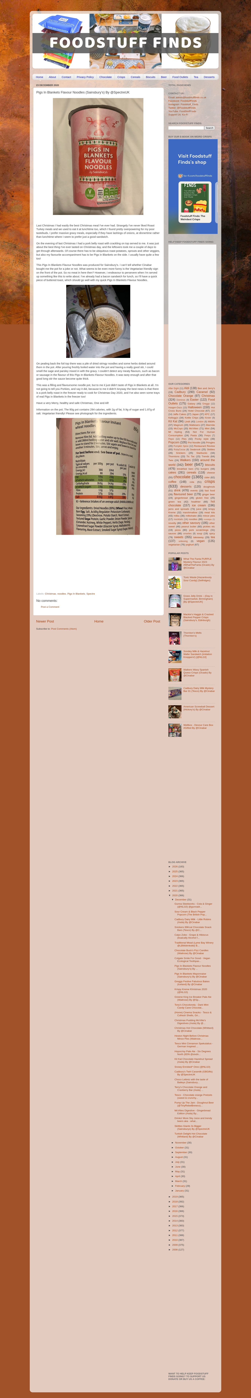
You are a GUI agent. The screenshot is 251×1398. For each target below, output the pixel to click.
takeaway (198, 537)
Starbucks (201, 453)
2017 (175, 1206)
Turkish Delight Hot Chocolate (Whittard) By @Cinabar (191, 1135)
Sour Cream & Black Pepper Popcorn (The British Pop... (191, 913)
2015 (175, 1216)
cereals (191, 472)
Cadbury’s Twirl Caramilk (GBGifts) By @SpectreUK (194, 1073)
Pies (184, 439)
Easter (194, 399)
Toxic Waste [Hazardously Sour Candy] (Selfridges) (197, 579)
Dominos (181, 400)
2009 (175, 1245)
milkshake (191, 515)
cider (207, 477)
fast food (210, 490)
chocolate (182, 477)
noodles (61, 593)
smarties (187, 533)
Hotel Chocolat (196, 410)
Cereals (135, 77)
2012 (175, 1230)
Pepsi (171, 439)
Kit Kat (172, 421)
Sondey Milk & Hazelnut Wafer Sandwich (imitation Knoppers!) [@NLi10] (197, 654)
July (177, 1162)
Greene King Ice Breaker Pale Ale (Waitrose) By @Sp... (193, 998)
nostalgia (208, 519)
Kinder (208, 418)
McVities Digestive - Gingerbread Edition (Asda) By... (193, 1112)
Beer (164, 77)
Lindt (187, 421)
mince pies (209, 515)
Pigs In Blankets (76, 593)
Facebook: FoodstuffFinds (182, 101)
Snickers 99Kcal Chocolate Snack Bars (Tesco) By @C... (193, 928)
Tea (196, 77)
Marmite (210, 425)
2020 (175, 895)
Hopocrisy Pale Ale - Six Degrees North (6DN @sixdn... (193, 1053)
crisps (210, 481)
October (180, 1147)
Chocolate (105, 77)
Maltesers (194, 425)
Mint (207, 428)
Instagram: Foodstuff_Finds (183, 104)
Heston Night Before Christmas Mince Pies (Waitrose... (191, 1037)
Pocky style (201, 439)
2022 (175, 886)
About (52, 77)
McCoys (178, 428)
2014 (175, 1220)
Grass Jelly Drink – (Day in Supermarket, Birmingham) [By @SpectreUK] (198, 599)
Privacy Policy (85, 77)
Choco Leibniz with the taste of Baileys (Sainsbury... (191, 1081)
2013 (175, 1225)
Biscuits (150, 77)
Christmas (50, 593)
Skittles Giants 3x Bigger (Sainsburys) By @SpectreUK (192, 1127)
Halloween (195, 407)
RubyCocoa (179, 449)
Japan (195, 414)
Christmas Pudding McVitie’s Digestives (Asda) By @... (190, 1022)
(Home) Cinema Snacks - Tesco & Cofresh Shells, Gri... (193, 1014)
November (181, 1142)
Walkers (185, 460)
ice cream (199, 505)
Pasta (193, 435)
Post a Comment (50, 607)
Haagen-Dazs (175, 407)
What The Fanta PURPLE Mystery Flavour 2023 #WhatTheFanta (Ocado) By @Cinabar (198, 563)
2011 (175, 1235)
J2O (213, 411)
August (179, 1157)
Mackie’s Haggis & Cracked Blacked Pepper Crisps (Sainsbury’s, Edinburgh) (198, 617)
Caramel (202, 392)
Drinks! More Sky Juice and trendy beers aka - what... (193, 1119)
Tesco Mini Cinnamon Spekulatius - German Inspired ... (194, 1045)
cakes (172, 472)
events (194, 490)
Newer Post (45, 621)
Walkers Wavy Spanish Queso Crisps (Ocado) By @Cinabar (197, 672)
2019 (175, 1196)
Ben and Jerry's (206, 388)
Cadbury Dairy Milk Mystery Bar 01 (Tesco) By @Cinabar (199, 689)
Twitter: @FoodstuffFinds (182, 107)
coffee (172, 481)
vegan (201, 541)
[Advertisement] (91, 567)
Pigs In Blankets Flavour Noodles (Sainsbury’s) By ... (193, 967)
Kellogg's (173, 417)
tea (213, 537)
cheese (211, 472)
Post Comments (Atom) (64, 628)
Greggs (206, 403)
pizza (178, 530)
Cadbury (180, 392)
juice (198, 509)
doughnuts (209, 486)
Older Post (152, 621)
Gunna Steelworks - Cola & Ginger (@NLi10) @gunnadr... (193, 905)
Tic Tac (190, 456)
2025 (175, 871)
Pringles (210, 442)
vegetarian (174, 544)
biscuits (210, 464)
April (178, 1176)
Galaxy (191, 403)
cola (192, 482)
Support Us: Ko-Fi (178, 114)
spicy (212, 533)
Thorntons (173, 456)
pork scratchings (198, 530)
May (177, 1171)
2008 (175, 1249)
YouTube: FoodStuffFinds (182, 111)
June (178, 1166)
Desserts (209, 77)
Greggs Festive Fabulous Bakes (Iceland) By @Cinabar (192, 983)
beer (189, 464)
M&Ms (211, 421)
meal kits (209, 512)
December (181, 899)
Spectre (90, 593)
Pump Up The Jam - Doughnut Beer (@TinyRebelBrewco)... (194, 1104)
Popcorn (173, 442)
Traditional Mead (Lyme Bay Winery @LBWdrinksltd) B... (194, 944)
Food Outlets (180, 77)
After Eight (173, 388)
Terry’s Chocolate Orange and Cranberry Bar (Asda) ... (191, 1088)
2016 (175, 1211)
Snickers (181, 453)
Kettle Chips (191, 417)
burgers (205, 468)
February (180, 1186)
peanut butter (188, 526)
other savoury (191, 522)
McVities (193, 428)
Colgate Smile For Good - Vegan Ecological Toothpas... (192, 959)
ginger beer (208, 494)
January (180, 1190)
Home (39, 77)
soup (199, 533)
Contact (66, 77)
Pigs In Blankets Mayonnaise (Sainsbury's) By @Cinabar (191, 975)
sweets (178, 537)
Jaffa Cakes (179, 414)
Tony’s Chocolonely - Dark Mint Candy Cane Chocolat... (191, 1006)
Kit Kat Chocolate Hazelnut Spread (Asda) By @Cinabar (194, 1060)
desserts (186, 486)
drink (177, 490)
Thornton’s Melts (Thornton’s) (192, 634)
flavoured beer (183, 494)
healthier (196, 501)
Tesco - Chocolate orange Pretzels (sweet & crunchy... (193, 1096)
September (181, 1152)
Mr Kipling (175, 432)
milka (176, 515)
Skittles (211, 449)
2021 (175, 890)
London (200, 421)
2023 (175, 881)
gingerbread (181, 497)
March (179, 1181)
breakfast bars (185, 468)
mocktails (178, 519)
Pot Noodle (194, 442)
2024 (175, 876)
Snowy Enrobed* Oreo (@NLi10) (192, 1066)
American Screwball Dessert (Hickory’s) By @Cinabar (198, 708)
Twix (170, 460)
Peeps (207, 435)
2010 (175, 1240)
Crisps (121, 77)
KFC (207, 414)
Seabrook (195, 449)
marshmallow (190, 512)
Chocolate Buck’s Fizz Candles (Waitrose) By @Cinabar (191, 952)
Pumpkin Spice (181, 446)
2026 (175, 866)
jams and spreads (178, 509)
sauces (172, 533)
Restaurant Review (204, 446)
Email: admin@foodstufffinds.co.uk (187, 97)
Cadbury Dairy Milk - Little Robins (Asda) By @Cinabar (193, 921)
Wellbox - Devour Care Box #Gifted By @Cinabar (198, 726)
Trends (205, 456)
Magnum (178, 425)
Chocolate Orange (180, 395)
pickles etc (209, 526)
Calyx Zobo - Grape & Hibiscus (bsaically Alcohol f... (191, 936)
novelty (172, 523)
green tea (174, 501)
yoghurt (190, 544)
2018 (175, 1201)
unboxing (183, 541)
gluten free (202, 497)
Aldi (186, 388)
